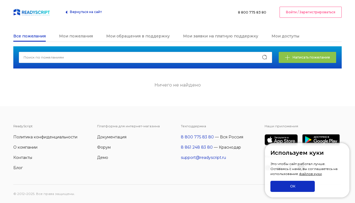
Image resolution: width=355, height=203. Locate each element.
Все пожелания (29, 36)
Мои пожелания (76, 36)
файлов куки (310, 174)
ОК (292, 186)
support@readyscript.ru (203, 157)
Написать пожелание (307, 57)
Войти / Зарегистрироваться (310, 12)
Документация (111, 137)
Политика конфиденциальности (45, 137)
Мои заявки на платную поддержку (220, 36)
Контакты (22, 157)
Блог (18, 167)
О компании (25, 147)
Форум (104, 147)
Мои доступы (285, 36)
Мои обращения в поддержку (138, 36)
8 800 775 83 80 (252, 12)
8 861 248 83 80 (197, 147)
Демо (102, 157)
